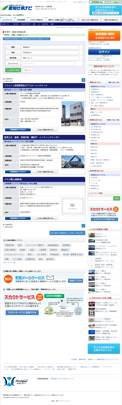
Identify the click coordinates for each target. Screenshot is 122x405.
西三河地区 (94, 126)
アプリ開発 (17, 259)
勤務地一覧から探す (113, 120)
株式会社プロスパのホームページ (62, 379)
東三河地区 (94, 129)
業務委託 (94, 188)
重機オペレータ (95, 112)
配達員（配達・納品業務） (104, 265)
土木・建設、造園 (96, 105)
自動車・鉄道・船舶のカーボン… (106, 337)
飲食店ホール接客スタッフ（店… (106, 303)
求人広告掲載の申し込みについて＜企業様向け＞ (26, 369)
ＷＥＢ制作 (41, 254)
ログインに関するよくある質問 (99, 60)
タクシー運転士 (100, 271)
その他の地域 (95, 166)
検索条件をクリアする (98, 86)
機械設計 (65, 250)
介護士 (32, 250)
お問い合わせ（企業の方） (45, 367)
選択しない (27, 58)
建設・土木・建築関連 (98, 103)
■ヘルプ (76, 2)
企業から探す (61, 369)
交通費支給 (30, 259)
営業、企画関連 (96, 94)
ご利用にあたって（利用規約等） (90, 367)
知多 (45, 9)
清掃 (20, 245)
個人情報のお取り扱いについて (67, 367)
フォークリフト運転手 (35, 245)
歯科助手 (50, 259)
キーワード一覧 (10, 262)
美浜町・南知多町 (96, 163)
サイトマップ (107, 367)
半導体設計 (54, 254)
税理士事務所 (10, 250)
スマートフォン (65, 401)
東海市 (92, 147)
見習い (30, 254)
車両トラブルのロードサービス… (106, 252)
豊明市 (92, 156)
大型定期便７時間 (101, 240)
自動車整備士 (53, 245)
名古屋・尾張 (39, 9)
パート (93, 183)
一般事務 (42, 250)
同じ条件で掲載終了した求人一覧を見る (67, 233)
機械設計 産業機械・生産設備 (106, 331)
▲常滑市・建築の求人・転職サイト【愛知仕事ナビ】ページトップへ (95, 359)
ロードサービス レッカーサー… (106, 246)
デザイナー (99, 234)
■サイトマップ (84, 2)
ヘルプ (6, 369)
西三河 (49, 9)
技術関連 (94, 89)
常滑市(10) (27, 52)
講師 (40, 259)
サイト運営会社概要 (10, 367)
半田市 (92, 140)
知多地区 (94, 137)
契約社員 (94, 186)
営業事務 (98, 258)
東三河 (54, 9)
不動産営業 (9, 245)
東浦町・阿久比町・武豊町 (98, 160)
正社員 (93, 177)
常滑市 (92, 143)
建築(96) (26, 47)
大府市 (92, 150)
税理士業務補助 (100, 309)
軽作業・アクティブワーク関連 (101, 100)
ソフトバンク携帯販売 (103, 319)
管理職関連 (94, 115)
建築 (91, 109)
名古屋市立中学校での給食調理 (106, 325)
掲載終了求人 (72, 369)
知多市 (92, 153)
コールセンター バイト (14, 254)
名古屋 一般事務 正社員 (72, 254)
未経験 (22, 250)
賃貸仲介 (53, 250)
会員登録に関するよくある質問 (99, 44)
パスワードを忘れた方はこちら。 (100, 58)
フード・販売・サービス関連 (100, 97)
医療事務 (66, 245)
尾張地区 (94, 135)
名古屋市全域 (95, 132)
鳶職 (6, 259)
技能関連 (94, 92)
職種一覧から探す (114, 82)
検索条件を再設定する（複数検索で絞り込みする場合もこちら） (27, 39)
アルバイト (94, 180)
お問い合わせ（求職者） (27, 367)
